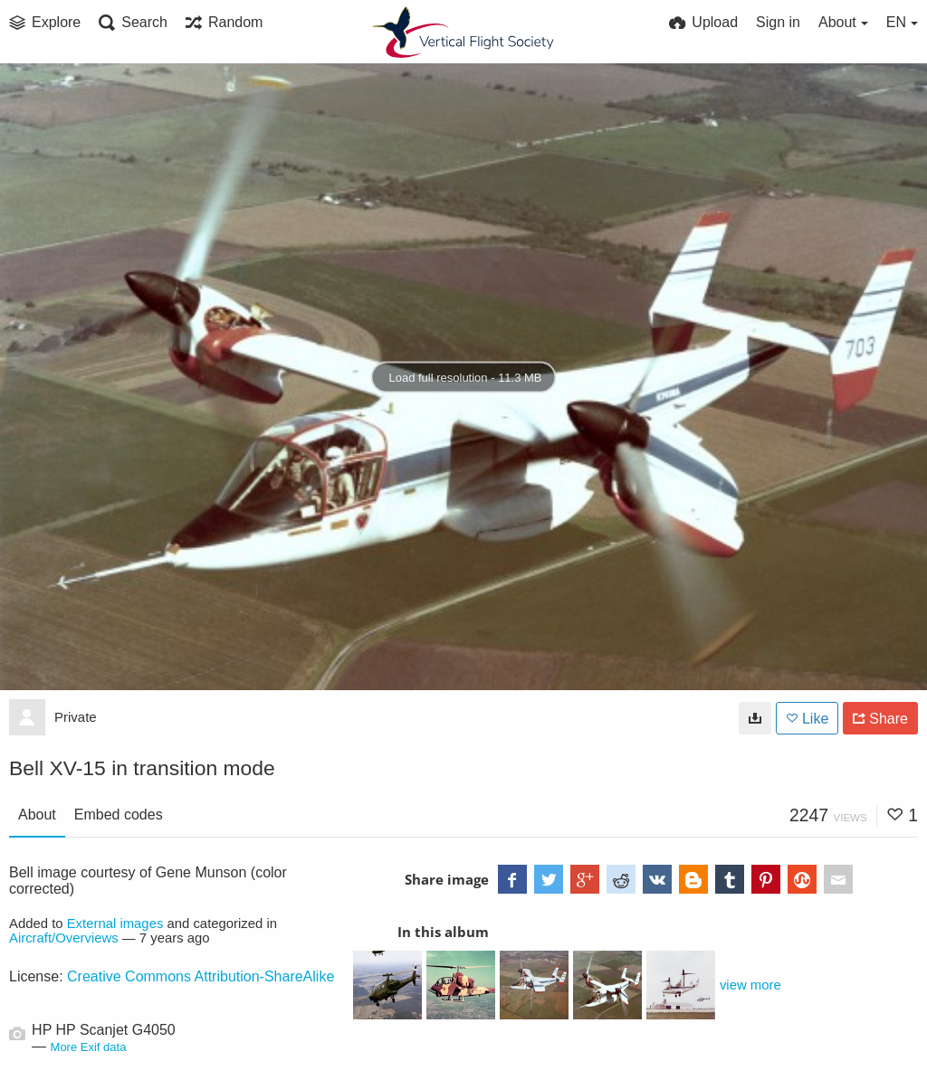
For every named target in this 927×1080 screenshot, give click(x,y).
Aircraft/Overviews (64, 938)
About (37, 814)
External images (115, 923)
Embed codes (118, 814)
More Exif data (89, 1047)
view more (750, 985)
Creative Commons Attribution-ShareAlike (200, 976)
